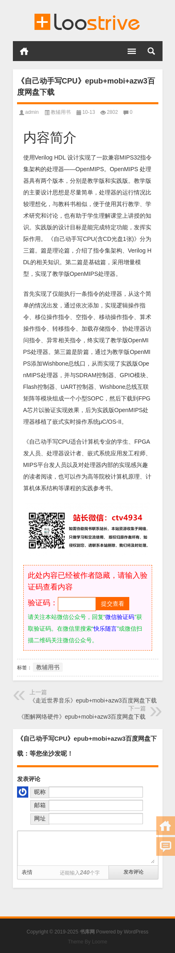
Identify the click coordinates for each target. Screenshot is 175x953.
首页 (24, 51)
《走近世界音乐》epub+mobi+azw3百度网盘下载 (93, 700)
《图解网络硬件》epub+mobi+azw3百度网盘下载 (82, 716)
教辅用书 (61, 112)
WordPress (136, 932)
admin (32, 112)
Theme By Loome (87, 942)
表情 (27, 872)
